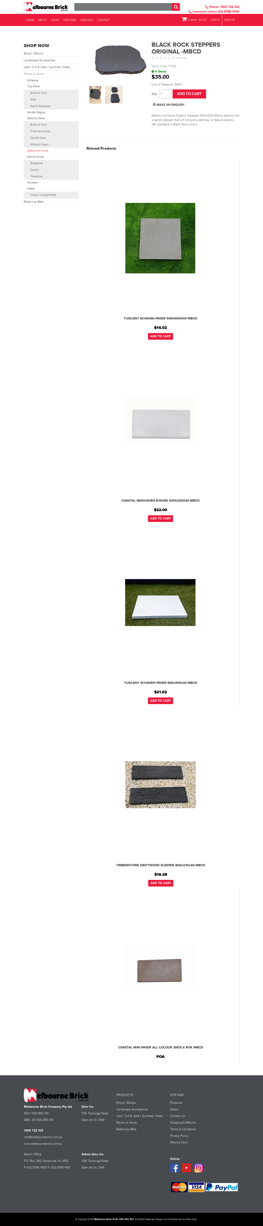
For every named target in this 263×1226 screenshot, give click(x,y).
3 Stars (161, 58)
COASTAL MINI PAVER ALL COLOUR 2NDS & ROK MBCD (160, 1047)
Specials (84, 20)
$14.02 (160, 328)
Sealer (31, 188)
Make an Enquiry (171, 105)
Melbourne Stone (37, 150)
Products (176, 1102)
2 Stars (157, 58)
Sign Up (229, 20)
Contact (99, 20)
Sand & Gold (38, 137)
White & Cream (39, 144)
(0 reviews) (179, 57)
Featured (67, 20)
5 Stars (169, 58)
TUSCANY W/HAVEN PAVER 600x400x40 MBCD (160, 683)
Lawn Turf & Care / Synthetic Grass (47, 67)
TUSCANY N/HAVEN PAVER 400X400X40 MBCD (160, 318)
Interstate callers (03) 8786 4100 (214, 11)
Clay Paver (33, 86)
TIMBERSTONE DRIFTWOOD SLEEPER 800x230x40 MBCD (160, 865)
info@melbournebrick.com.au (43, 1137)
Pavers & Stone (34, 74)
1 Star (153, 58)
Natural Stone (35, 156)
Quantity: (154, 93)
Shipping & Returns (183, 1122)
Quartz (34, 169)
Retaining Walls (34, 201)
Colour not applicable (43, 195)
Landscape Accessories (39, 60)
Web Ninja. (191, 1219)
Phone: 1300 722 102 (222, 7)
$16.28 (160, 875)
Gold (33, 99)
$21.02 (160, 692)
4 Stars (165, 58)
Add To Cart (160, 336)
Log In (215, 20)
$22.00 (160, 510)
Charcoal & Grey (40, 131)
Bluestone (36, 163)
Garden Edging (36, 112)
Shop (53, 20)
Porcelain (32, 182)
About (41, 20)
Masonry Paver (36, 118)
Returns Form (179, 1142)
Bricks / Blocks (33, 53)
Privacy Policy (179, 1135)
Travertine (36, 176)
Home (29, 20)
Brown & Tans (38, 93)
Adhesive (32, 80)
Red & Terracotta (40, 106)
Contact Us (177, 1116)
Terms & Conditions (183, 1129)
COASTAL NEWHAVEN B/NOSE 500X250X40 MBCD (160, 501)
